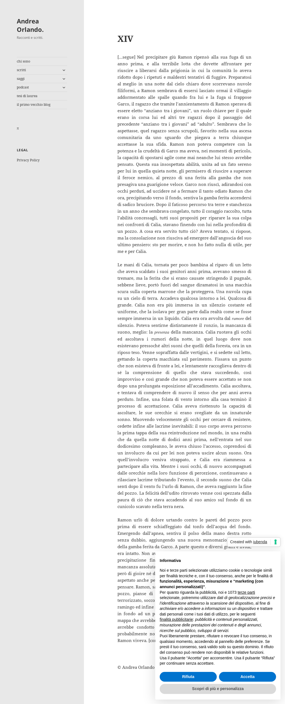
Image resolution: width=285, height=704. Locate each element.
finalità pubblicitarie (176, 619)
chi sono (23, 61)
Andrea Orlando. (30, 25)
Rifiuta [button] (188, 676)
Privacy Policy (28, 160)
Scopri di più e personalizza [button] (218, 688)
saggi (21, 78)
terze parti (246, 592)
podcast (23, 87)
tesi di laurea (27, 96)
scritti (21, 70)
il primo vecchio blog (33, 104)
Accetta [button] (248, 676)
